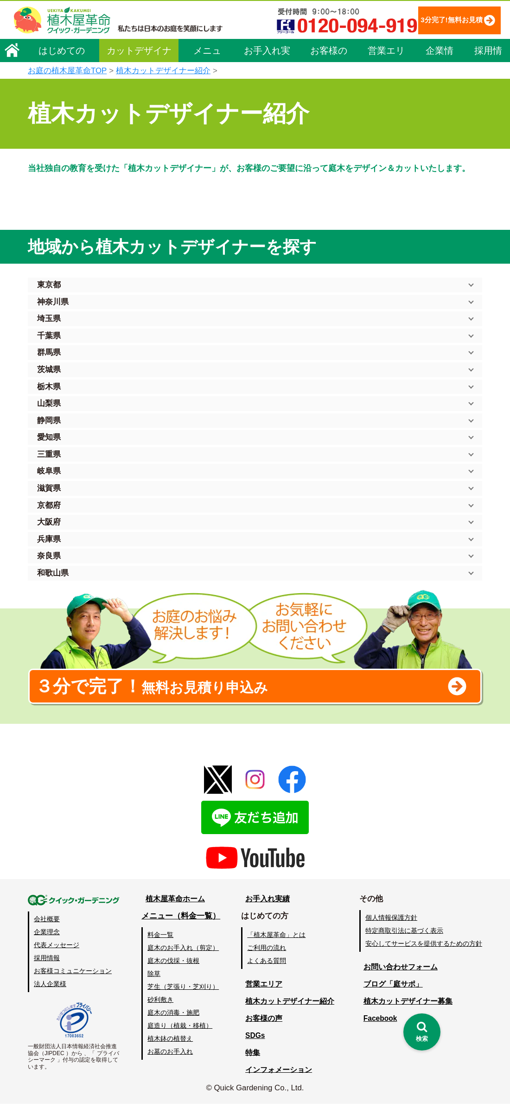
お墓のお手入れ (171, 1067)
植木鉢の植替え (171, 1054)
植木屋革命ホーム (173, 914)
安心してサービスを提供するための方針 (423, 959)
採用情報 (488, 52)
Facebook (377, 1034)
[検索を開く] (421, 1031)
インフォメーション (278, 1085)
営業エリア (386, 52)
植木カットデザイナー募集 (406, 1016)
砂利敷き (161, 1015)
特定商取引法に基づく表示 (404, 946)
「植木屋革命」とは (278, 950)
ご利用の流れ (268, 963)
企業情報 (439, 52)
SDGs (253, 1051)
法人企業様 (50, 1000)
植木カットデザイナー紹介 (163, 70)
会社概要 (47, 934)
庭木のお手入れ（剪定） (184, 963)
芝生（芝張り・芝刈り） (184, 1002)
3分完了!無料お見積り (433, 20)
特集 (251, 1068)
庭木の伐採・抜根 (174, 976)
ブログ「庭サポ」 (390, 999)
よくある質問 (268, 976)
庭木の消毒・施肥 (174, 1028)
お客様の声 (328, 52)
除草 (154, 989)
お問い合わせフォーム (398, 982)
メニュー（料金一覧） (181, 931)
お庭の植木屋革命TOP (67, 70)
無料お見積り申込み (225, 697)
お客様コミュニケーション (73, 987)
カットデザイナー (139, 52)
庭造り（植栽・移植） (180, 1041)
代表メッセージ (56, 961)
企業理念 (47, 947)
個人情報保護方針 (391, 933)
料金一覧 (161, 950)
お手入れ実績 (267, 52)
